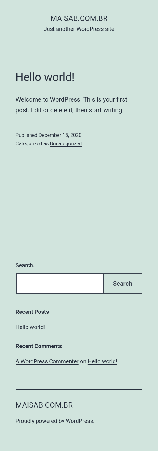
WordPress (79, 421)
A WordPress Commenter (47, 361)
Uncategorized (66, 144)
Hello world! (45, 77)
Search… (26, 265)
